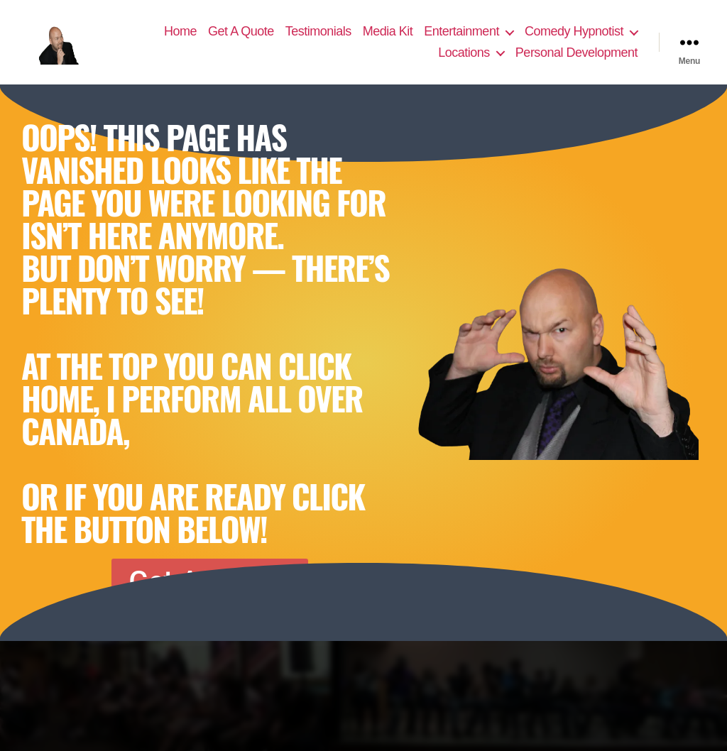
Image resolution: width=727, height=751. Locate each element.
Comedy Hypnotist (574, 40)
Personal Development (576, 62)
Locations (464, 62)
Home (180, 40)
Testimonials (318, 40)
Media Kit (388, 40)
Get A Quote (241, 40)
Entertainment (461, 40)
